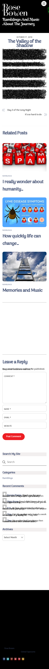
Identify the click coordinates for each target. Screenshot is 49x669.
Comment (9, 376)
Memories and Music (22, 290)
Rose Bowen (9, 648)
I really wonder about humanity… (23, 185)
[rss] (23, 659)
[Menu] (44, 3)
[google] (11, 659)
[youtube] (15, 659)
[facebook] (4, 659)
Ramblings (7, 176)
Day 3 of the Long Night (19, 110)
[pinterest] (19, 659)
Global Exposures (28, 651)
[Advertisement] (24, 328)
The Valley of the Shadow (24, 44)
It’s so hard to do (33, 114)
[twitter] (7, 659)
